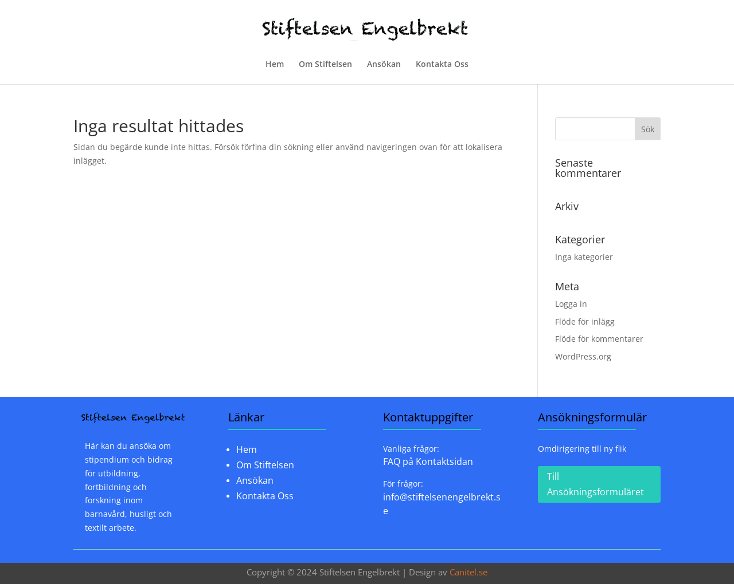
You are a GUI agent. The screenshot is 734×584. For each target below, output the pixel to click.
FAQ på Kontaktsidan (428, 461)
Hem (275, 64)
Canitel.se (468, 572)
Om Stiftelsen (325, 64)
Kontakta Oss (442, 64)
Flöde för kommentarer (599, 338)
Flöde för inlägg (585, 321)
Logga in (571, 303)
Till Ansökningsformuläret (595, 484)
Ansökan (384, 64)
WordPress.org (583, 356)
